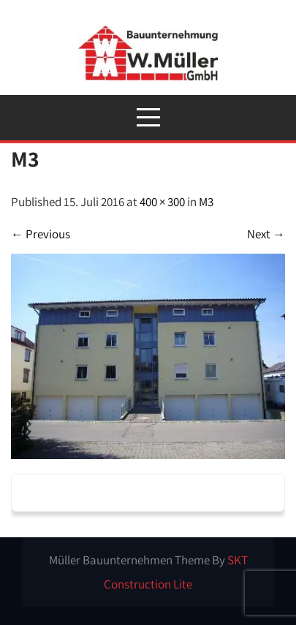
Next (266, 234)
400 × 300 (162, 202)
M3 (206, 202)
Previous (40, 234)
